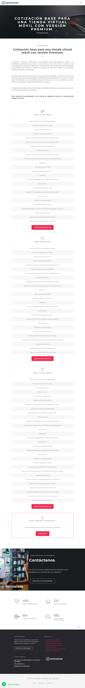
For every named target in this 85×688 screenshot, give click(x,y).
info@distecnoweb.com (21, 666)
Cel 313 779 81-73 (19, 664)
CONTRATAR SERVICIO (42, 227)
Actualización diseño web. (54, 641)
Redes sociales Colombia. (53, 643)
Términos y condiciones (53, 651)
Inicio (34, 683)
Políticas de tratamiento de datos (56, 649)
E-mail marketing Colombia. (54, 645)
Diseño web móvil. (51, 647)
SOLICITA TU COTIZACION (42, 581)
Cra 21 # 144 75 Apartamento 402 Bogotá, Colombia (27, 661)
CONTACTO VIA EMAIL (23, 648)
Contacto (49, 683)
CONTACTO (42, 533)
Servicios (41, 683)
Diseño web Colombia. (53, 640)
